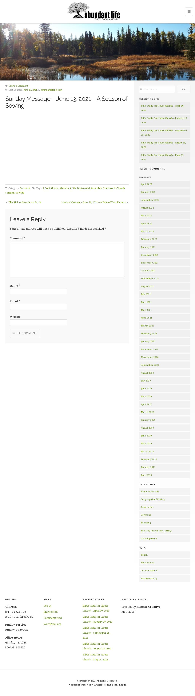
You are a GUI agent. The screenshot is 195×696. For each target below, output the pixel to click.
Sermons (25, 188)
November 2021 (150, 262)
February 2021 (149, 333)
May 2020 (146, 396)
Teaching (146, 522)
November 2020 (150, 357)
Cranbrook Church (114, 188)
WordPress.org (149, 578)
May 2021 (146, 309)
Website (15, 317)
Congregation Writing (153, 499)
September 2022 (150, 199)
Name (15, 285)
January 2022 (148, 247)
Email (15, 301)
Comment (17, 238)
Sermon (9, 192)
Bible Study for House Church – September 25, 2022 (96, 632)
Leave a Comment (18, 85)
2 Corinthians (50, 188)
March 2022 (147, 231)
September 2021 (150, 278)
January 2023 (148, 191)
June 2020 (146, 388)
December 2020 (149, 349)
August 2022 (147, 207)
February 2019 (149, 459)
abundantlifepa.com (51, 89)
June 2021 (146, 302)
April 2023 (146, 184)
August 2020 (147, 372)
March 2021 (147, 325)
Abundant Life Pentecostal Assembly (80, 188)
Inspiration (147, 507)
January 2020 (148, 419)
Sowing (20, 192)
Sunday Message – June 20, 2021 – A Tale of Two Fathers (93, 202)
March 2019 (147, 451)
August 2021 (147, 286)
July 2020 (146, 380)
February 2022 (149, 239)
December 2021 (149, 254)
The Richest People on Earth (24, 202)
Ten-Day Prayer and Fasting (156, 530)
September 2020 (150, 364)
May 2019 (146, 443)
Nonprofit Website (79, 684)
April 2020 (146, 404)
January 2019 (148, 467)
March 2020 (147, 412)
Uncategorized (149, 538)
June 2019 (146, 435)
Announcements (150, 491)
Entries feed (147, 562)
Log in (144, 554)
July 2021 (146, 294)
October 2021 (148, 270)
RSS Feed (112, 684)
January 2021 (148, 341)
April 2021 (146, 317)
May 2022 (146, 215)
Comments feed (149, 570)
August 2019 (147, 427)
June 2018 (146, 475)
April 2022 (146, 223)
